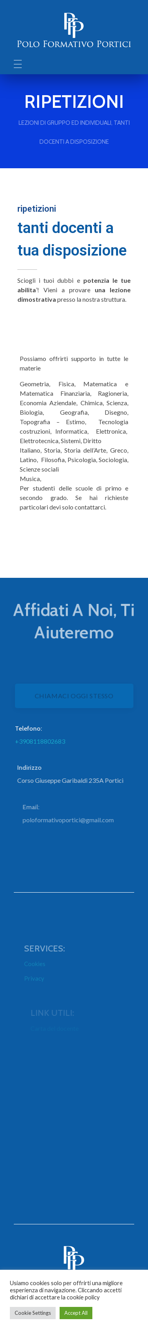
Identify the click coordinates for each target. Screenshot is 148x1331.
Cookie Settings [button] (33, 1313)
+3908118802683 (45, 741)
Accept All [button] (76, 1313)
